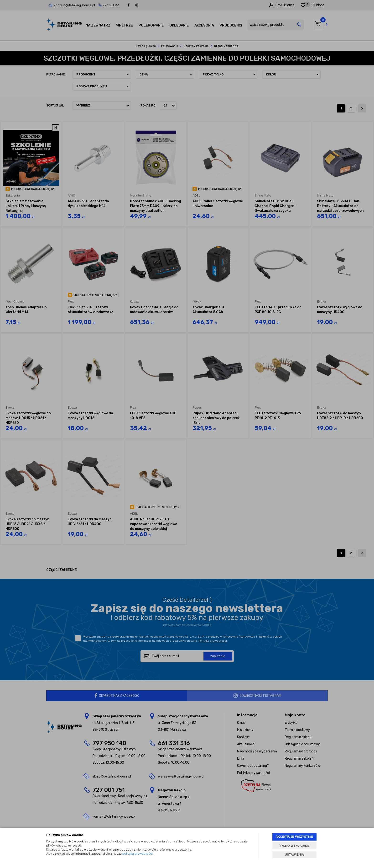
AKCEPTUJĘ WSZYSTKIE (294, 836)
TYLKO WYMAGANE (294, 845)
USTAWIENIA (294, 854)
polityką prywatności (137, 853)
